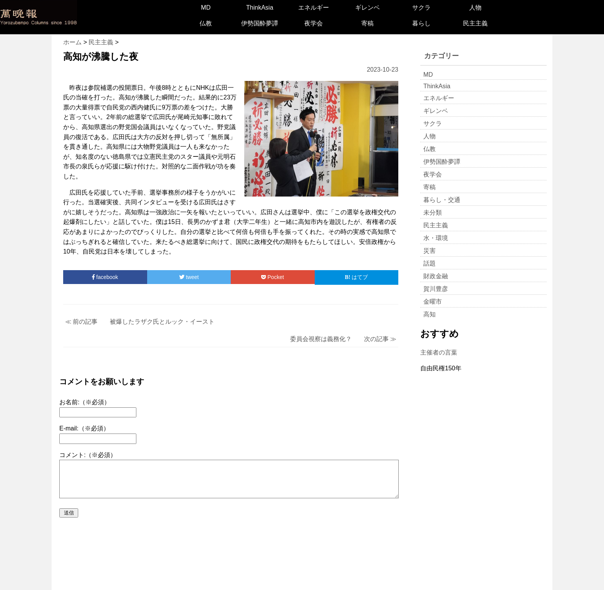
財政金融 (435, 276)
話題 (429, 263)
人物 (475, 7)
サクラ (421, 7)
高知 (429, 314)
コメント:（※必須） (87, 455)
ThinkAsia (259, 7)
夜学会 (313, 23)
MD (206, 7)
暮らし (421, 23)
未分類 (432, 212)
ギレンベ (367, 7)
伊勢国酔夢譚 (259, 23)
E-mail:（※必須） (84, 428)
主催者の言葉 (438, 352)
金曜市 (432, 301)
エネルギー (313, 7)
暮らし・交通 (441, 200)
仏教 (206, 23)
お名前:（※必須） (84, 402)
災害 (429, 250)
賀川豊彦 (435, 289)
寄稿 (367, 23)
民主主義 (475, 23)
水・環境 (435, 238)
